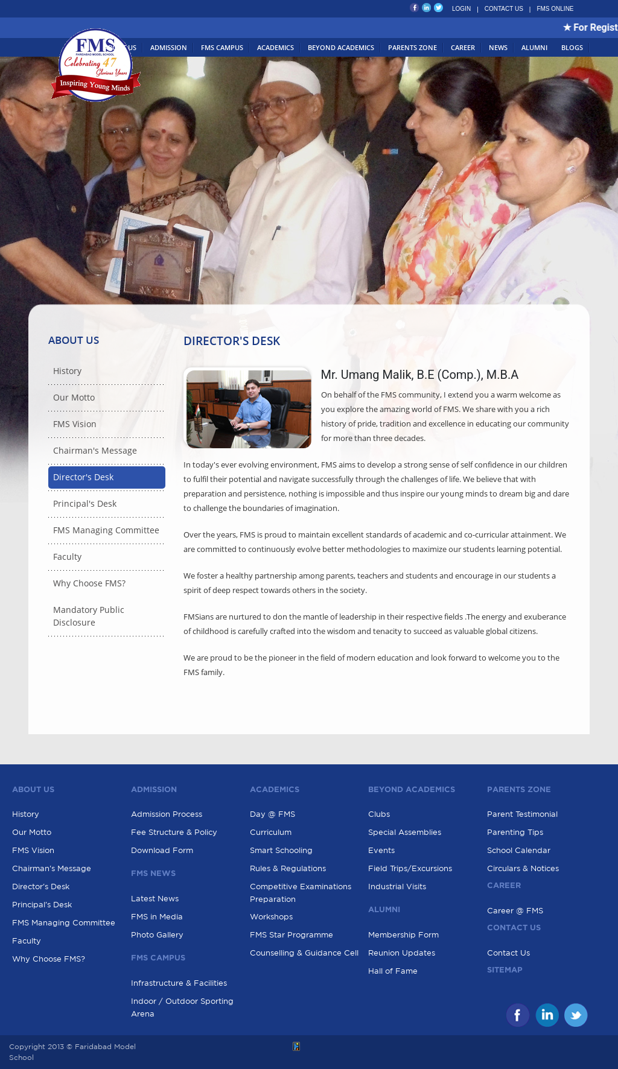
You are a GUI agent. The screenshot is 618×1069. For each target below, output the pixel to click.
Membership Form (403, 934)
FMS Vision (75, 424)
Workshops (271, 916)
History (67, 371)
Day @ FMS (272, 814)
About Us (120, 47)
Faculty (67, 557)
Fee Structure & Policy (174, 832)
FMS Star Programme (291, 934)
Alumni (534, 47)
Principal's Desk (84, 504)
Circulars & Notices (523, 868)
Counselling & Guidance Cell (304, 952)
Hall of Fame (393, 970)
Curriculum (270, 832)
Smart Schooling (281, 850)
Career (463, 47)
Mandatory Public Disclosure (88, 616)
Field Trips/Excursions (410, 868)
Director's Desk (83, 477)
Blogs (572, 47)
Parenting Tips (515, 832)
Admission (168, 47)
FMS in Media (157, 916)
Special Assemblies (404, 832)
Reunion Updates (401, 952)
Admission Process (166, 814)
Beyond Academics (341, 47)
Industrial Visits (397, 886)
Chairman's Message (95, 451)
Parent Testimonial (522, 814)
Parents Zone (412, 47)
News (498, 47)
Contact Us (508, 952)
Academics (275, 47)
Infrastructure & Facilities (179, 983)
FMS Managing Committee (106, 530)
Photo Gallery (157, 934)
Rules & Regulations (288, 868)
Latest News (155, 898)
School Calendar (518, 850)
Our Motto (74, 398)
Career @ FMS (515, 910)
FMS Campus (222, 47)
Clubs (379, 814)
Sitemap (505, 970)
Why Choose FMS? (89, 584)
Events (381, 850)
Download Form (162, 850)
